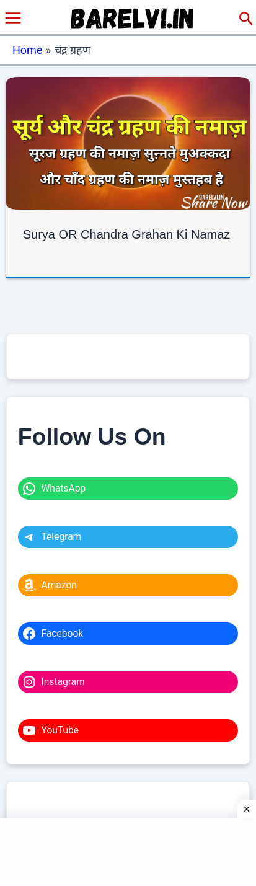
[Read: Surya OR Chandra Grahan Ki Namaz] (128, 142)
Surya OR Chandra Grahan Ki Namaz (127, 234)
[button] (246, 19)
